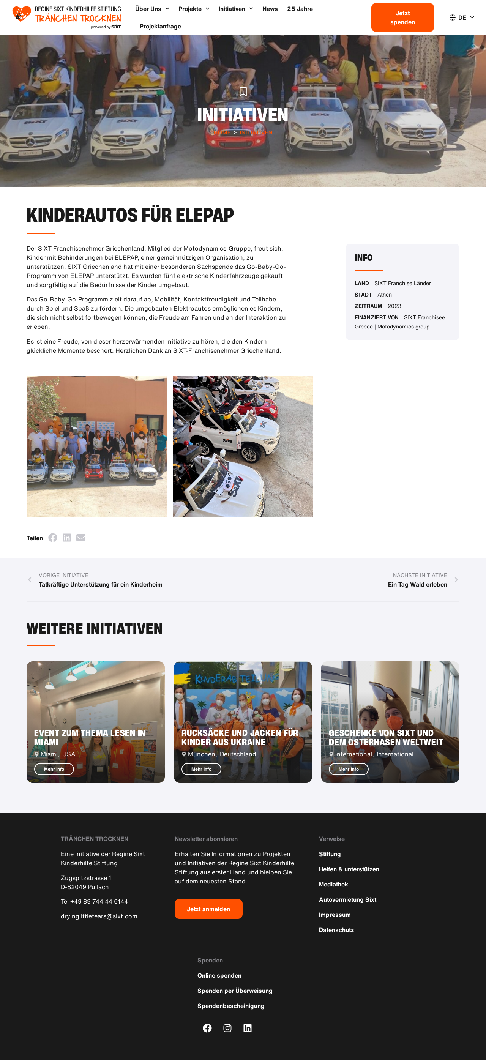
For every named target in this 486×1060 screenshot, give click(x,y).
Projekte (194, 8)
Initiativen (236, 8)
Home (222, 132)
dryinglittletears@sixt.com (99, 916)
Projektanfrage (160, 26)
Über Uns (152, 8)
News (270, 8)
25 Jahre (300, 8)
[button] (52, 537)
